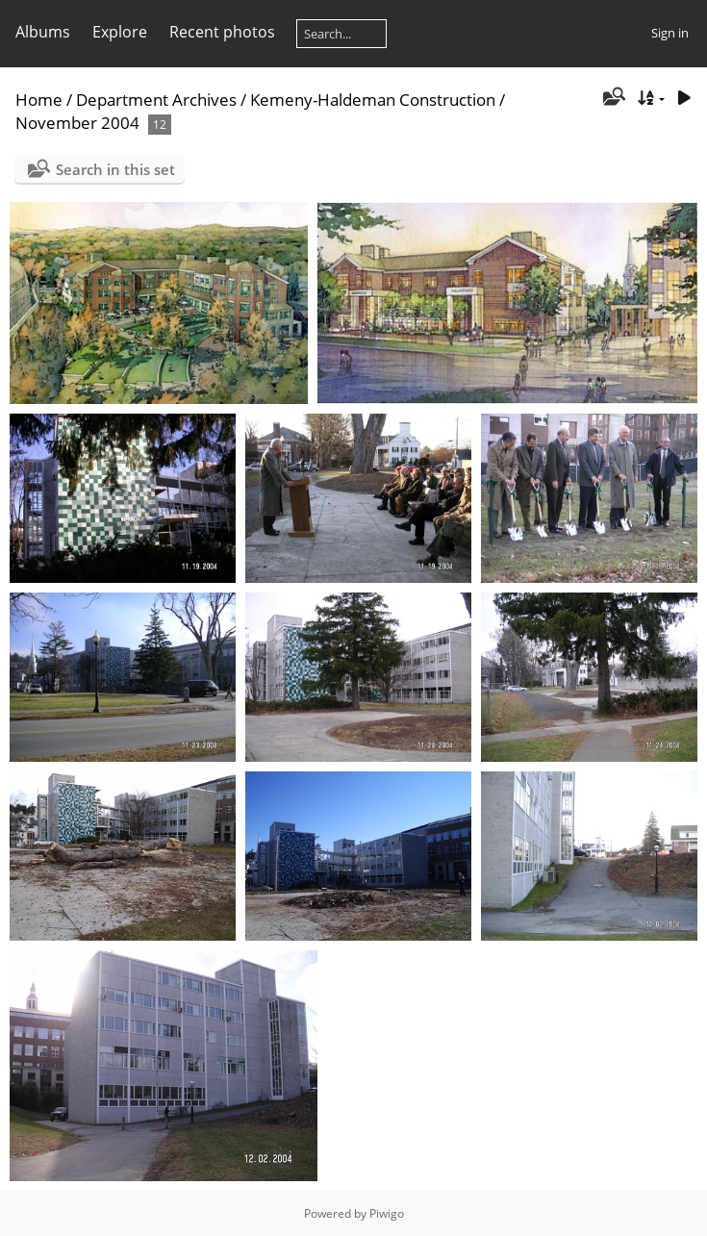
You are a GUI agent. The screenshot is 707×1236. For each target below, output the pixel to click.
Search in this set (115, 169)
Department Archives (156, 99)
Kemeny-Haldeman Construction (372, 99)
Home (39, 99)
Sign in (670, 32)
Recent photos (222, 31)
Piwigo (386, 1213)
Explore (119, 31)
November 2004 (77, 123)
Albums (42, 31)
